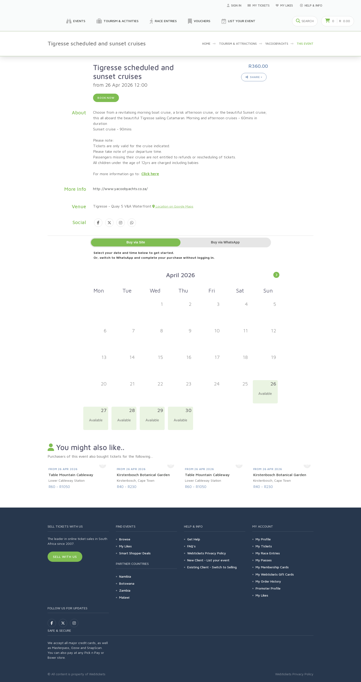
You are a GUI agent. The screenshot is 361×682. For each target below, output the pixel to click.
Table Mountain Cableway (71, 475)
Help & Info (311, 5)
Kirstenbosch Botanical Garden (143, 475)
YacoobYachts (276, 43)
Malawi (124, 597)
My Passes (264, 560)
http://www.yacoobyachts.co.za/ (120, 189)
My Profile (263, 539)
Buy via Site (135, 242)
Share (253, 77)
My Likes (285, 5)
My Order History (268, 581)
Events (75, 21)
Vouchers (199, 21)
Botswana (126, 583)
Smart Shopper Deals (135, 553)
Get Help (193, 539)
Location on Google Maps (172, 206)
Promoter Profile (268, 588)
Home (206, 43)
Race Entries (163, 21)
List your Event (238, 21)
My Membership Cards (272, 567)
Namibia (125, 576)
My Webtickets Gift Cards (275, 574)
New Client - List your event (208, 560)
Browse (124, 539)
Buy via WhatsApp (225, 242)
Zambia (124, 590)
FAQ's (191, 546)
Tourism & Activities (118, 21)
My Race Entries (268, 553)
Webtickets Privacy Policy (206, 553)
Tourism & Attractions (238, 43)
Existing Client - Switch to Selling (212, 567)
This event (305, 43)
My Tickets (258, 5)
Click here (150, 174)
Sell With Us (65, 557)
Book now (106, 97)
